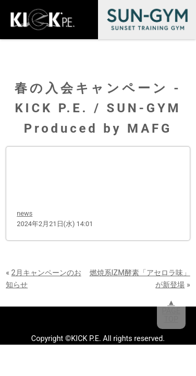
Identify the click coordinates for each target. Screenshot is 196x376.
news (24, 213)
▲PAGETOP (171, 311)
